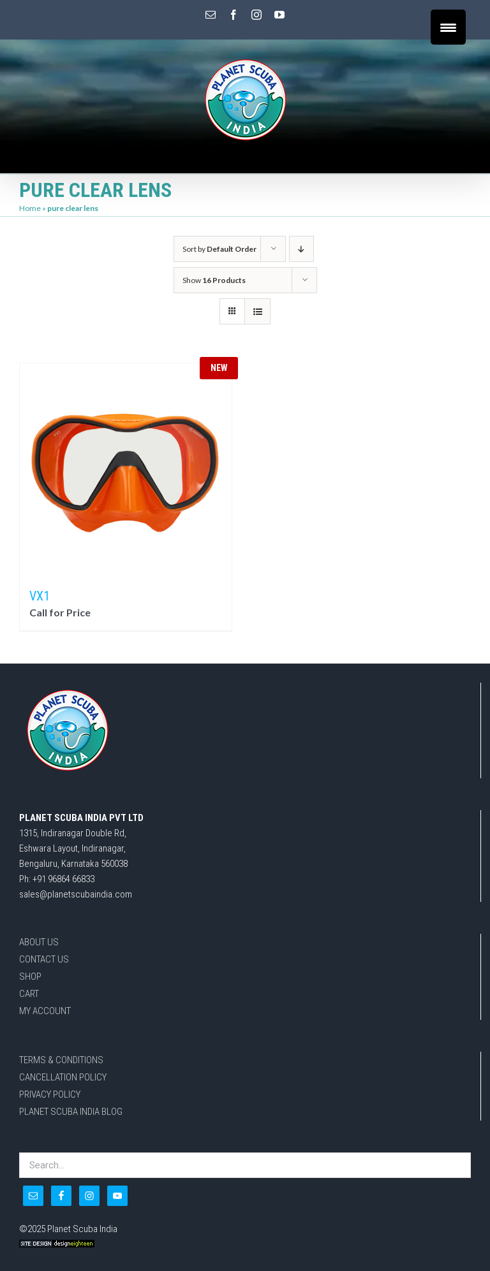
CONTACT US (44, 959)
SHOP (30, 976)
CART (29, 993)
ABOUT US (39, 942)
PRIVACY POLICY (49, 1094)
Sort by (219, 249)
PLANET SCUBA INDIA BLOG (70, 1111)
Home (30, 208)
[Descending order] (301, 249)
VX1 (39, 596)
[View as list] (257, 311)
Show (214, 280)
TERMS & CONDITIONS (61, 1060)
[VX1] (126, 469)
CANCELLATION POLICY (63, 1077)
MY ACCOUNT (45, 1011)
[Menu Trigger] (448, 27)
